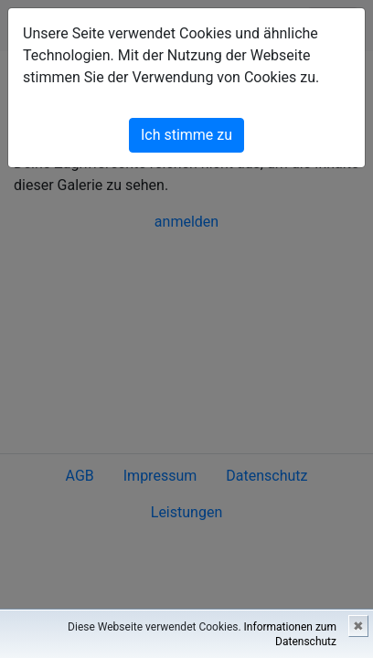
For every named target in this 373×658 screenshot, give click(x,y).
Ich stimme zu (186, 134)
